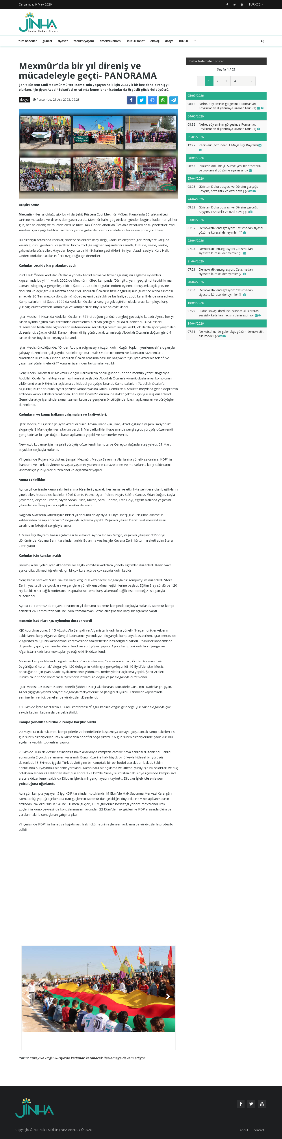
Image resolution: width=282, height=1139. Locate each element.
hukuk (183, 41)
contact (259, 1130)
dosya (169, 41)
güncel (47, 41)
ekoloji (154, 41)
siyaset (63, 41)
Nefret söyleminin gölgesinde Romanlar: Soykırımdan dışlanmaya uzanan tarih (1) (229, 126)
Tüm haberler (27, 41)
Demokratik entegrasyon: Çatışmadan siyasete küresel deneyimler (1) (226, 292)
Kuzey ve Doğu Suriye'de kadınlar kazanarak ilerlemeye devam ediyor (87, 1058)
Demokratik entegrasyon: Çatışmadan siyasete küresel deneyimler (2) (226, 271)
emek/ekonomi (110, 41)
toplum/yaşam (83, 41)
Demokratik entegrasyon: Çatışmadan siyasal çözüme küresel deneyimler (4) (231, 230)
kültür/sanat (136, 41)
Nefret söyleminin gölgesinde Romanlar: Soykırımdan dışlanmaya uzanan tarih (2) (231, 106)
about (244, 1130)
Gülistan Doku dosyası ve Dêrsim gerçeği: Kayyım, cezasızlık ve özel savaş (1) (228, 209)
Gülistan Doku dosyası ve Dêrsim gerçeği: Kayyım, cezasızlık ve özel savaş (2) (228, 188)
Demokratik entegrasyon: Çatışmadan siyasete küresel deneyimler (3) (226, 251)
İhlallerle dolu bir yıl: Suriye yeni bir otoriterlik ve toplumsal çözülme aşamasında (230, 168)
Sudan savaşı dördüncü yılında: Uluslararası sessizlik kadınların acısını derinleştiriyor (230, 313)
